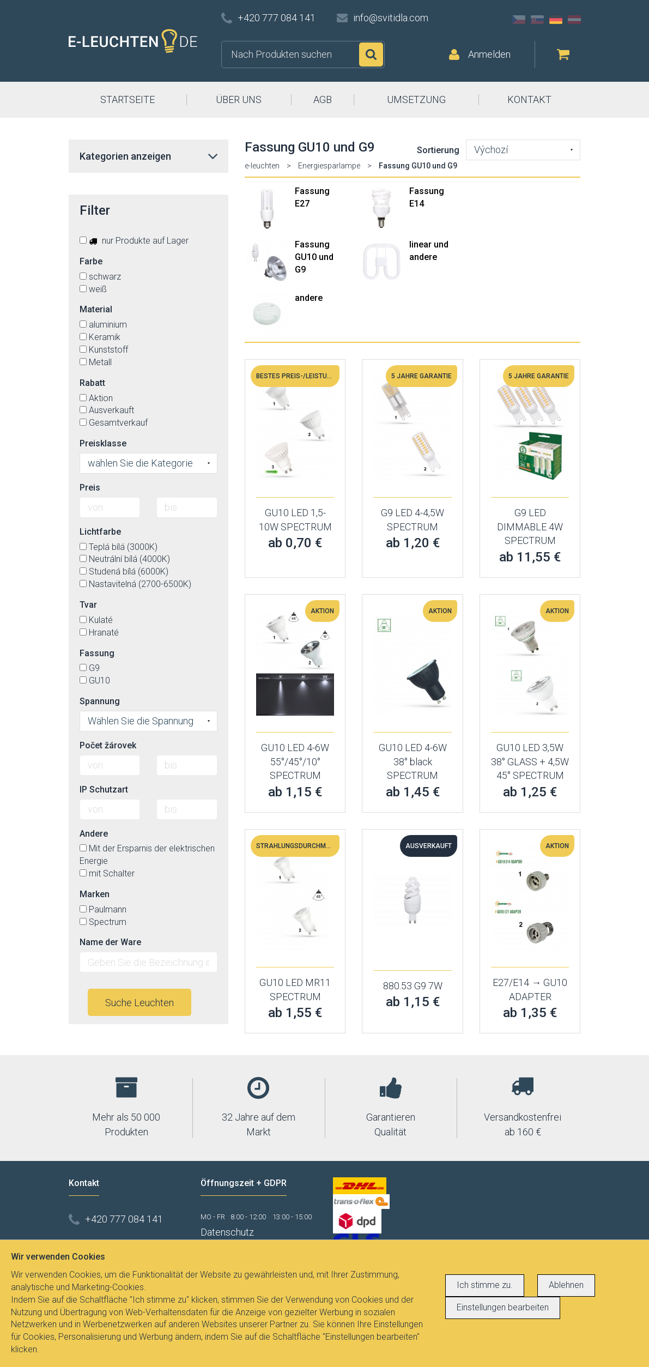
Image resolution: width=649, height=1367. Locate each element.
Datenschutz (227, 1232)
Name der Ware (110, 942)
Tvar (88, 605)
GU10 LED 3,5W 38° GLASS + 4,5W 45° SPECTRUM (530, 761)
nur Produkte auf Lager (134, 240)
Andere (94, 833)
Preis (90, 487)
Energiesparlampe (329, 165)
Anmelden (489, 54)
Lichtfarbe (100, 532)
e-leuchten (262, 165)
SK (537, 19)
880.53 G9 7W (412, 985)
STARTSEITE (127, 99)
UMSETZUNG (416, 99)
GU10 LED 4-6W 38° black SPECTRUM (413, 761)
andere (309, 298)
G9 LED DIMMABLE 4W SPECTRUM (530, 526)
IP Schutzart (104, 789)
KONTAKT (529, 99)
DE (555, 19)
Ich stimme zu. (485, 1285)
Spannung (100, 701)
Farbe (91, 261)
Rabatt (92, 383)
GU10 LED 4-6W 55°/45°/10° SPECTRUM (295, 761)
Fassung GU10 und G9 (314, 257)
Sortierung (438, 150)
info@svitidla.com (390, 17)
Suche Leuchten (139, 1002)
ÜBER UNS (239, 99)
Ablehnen (566, 1285)
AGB (322, 99)
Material (96, 309)
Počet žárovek (108, 745)
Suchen (371, 54)
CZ (518, 19)
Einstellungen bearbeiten (503, 1307)
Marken (95, 894)
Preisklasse (103, 443)
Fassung (97, 653)
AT (574, 19)
